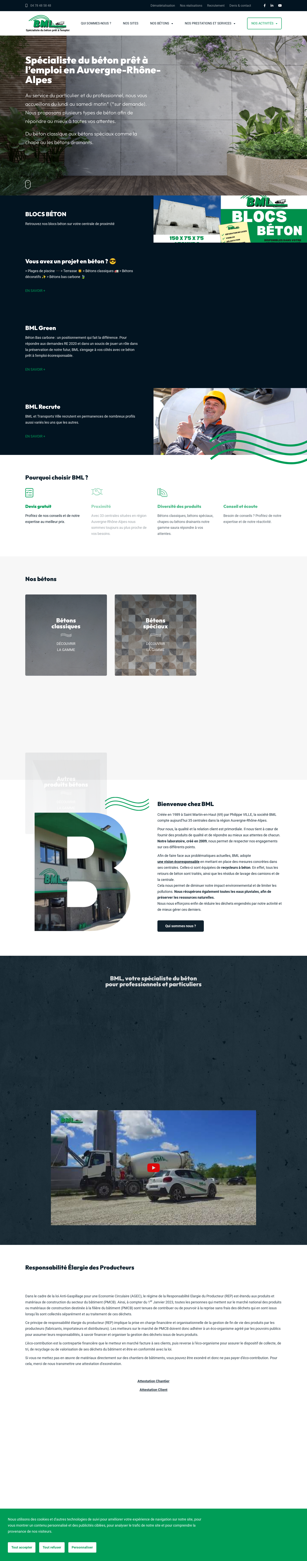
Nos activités (262, 23)
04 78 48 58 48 (38, 5)
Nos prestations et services (208, 23)
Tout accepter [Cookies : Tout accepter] (22, 1547)
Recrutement (216, 5)
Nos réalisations (191, 5)
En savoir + (35, 291)
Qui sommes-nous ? (96, 23)
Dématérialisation (163, 5)
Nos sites (130, 23)
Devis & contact (240, 5)
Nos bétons (159, 23)
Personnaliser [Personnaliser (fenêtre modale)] (87, 1547)
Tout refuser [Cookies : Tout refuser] (54, 1547)
